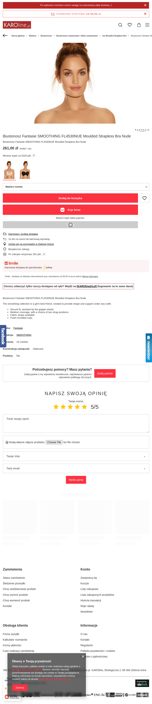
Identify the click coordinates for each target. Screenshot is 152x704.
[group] (76, 116)
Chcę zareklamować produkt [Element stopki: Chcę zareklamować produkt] (19, 589)
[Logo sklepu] (17, 25)
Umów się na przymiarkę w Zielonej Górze (31, 244)
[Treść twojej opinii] (76, 423)
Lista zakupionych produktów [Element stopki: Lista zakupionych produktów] (97, 594)
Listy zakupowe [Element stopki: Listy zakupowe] (89, 589)
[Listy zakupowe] (129, 24)
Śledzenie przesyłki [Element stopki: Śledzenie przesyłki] (14, 583)
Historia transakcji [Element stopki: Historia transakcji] (90, 600)
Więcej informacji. (90, 276)
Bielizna (32, 36)
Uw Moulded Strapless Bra (114, 36)
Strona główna (17, 36)
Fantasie (18, 328)
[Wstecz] (5, 36)
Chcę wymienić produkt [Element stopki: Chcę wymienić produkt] (16, 600)
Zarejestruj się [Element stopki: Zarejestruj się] (88, 577)
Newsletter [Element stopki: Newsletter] (86, 611)
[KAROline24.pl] (87, 286)
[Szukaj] (120, 24)
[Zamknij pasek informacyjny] (145, 14)
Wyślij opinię (76, 479)
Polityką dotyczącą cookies (26, 669)
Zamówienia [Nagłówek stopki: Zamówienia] (12, 569)
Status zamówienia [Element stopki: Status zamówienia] (14, 577)
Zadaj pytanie (105, 373)
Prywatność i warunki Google (54, 679)
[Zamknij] (145, 5)
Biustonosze (46, 36)
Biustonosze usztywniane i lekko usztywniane (77, 36)
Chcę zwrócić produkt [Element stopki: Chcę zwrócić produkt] (15, 594)
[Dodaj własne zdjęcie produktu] (70, 442)
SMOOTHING (23, 335)
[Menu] (148, 24)
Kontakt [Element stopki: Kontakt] (7, 606)
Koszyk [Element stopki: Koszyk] (84, 583)
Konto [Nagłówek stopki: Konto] (85, 569)
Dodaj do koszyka (70, 198)
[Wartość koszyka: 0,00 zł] (139, 24)
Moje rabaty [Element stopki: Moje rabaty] (87, 606)
